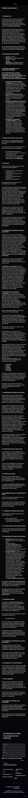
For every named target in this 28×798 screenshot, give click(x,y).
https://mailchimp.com (14, 545)
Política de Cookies (14, 484)
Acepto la (13, 758)
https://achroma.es (15, 26)
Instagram (9, 370)
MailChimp (20, 158)
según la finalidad (20, 111)
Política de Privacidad (15, 758)
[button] (26, 2)
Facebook (8, 364)
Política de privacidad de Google (13, 582)
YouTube (8, 368)
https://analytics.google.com (16, 578)
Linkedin (8, 367)
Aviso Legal (20, 49)
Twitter (8, 366)
